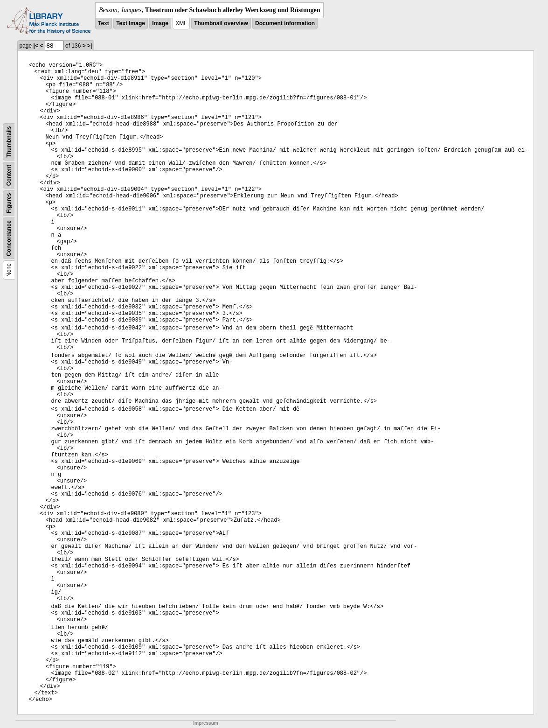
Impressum (205, 723)
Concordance (9, 238)
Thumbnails (9, 141)
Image (160, 23)
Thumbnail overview (221, 23)
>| (89, 45)
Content (9, 175)
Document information (285, 23)
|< (36, 45)
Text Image (130, 23)
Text (103, 23)
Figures (9, 203)
